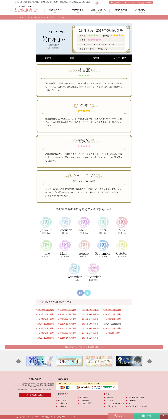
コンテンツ (25, 17)
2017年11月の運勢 (68, 324)
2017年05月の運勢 (112, 328)
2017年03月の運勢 (68, 333)
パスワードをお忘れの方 (115, 403)
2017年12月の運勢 (46, 324)
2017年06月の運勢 (90, 328)
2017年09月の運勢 (49, 17)
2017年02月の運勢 (90, 333)
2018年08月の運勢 (46, 314)
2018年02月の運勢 (90, 319)
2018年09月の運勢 (112, 310)
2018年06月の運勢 (90, 314)
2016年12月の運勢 (46, 338)
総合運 (48, 58)
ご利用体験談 (120, 11)
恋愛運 (96, 58)
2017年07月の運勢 (68, 328)
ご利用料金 (62, 406)
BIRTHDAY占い (36, 17)
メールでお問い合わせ (34, 395)
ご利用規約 (132, 400)
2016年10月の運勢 (68, 338)
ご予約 (146, 416)
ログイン (129, 3)
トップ (17, 17)
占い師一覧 (84, 398)
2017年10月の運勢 (90, 324)
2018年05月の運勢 (112, 314)
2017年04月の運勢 (46, 333)
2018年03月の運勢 (68, 319)
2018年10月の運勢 (90, 310)
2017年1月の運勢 (112, 333)
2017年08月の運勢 (46, 328)
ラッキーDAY (120, 58)
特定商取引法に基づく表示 (137, 406)
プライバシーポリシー (136, 398)
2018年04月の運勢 (46, 319)
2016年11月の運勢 (90, 338)
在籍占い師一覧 (98, 11)
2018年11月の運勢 (68, 310)
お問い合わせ (144, 3)
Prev (18, 362)
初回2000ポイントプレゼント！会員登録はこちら (84, 347)
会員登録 (115, 3)
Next (149, 362)
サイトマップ (133, 403)
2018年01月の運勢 (112, 319)
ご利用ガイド (77, 11)
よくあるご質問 (85, 403)
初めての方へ (55, 11)
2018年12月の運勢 (46, 310)
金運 (72, 58)
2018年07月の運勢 (68, 314)
